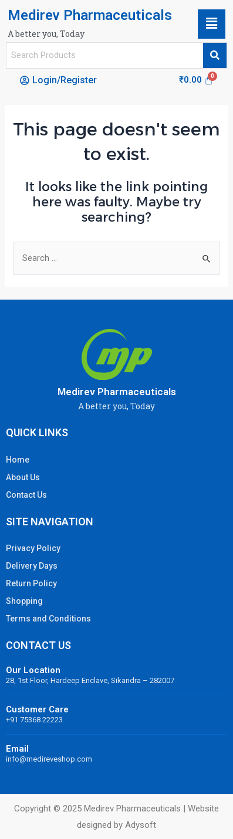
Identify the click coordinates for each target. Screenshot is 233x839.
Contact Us (26, 495)
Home (17, 459)
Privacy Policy (33, 548)
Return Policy (31, 583)
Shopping (24, 601)
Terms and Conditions (48, 618)
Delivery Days (32, 565)
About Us (23, 477)
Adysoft (140, 825)
